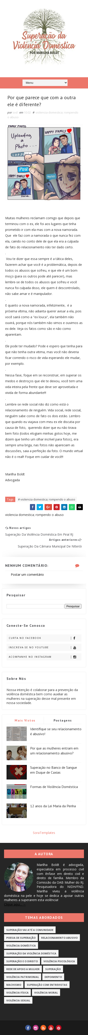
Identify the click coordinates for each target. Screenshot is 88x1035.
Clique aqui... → (15, 904)
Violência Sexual (18, 1000)
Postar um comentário (27, 574)
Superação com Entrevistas (47, 984)
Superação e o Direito (22, 961)
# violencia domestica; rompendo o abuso (46, 499)
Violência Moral (46, 992)
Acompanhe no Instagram (45, 657)
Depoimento (53, 977)
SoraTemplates (44, 833)
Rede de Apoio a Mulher (23, 969)
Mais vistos (25, 720)
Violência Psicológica (59, 961)
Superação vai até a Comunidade (29, 930)
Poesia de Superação (21, 937)
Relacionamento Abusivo (59, 937)
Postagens (63, 720)
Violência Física (17, 992)
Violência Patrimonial (22, 977)
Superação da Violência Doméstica (31, 953)
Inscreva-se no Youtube (45, 647)
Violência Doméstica (21, 945)
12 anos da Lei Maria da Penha (53, 806)
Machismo (13, 984)
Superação (53, 969)
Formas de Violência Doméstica (54, 786)
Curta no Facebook (45, 638)
